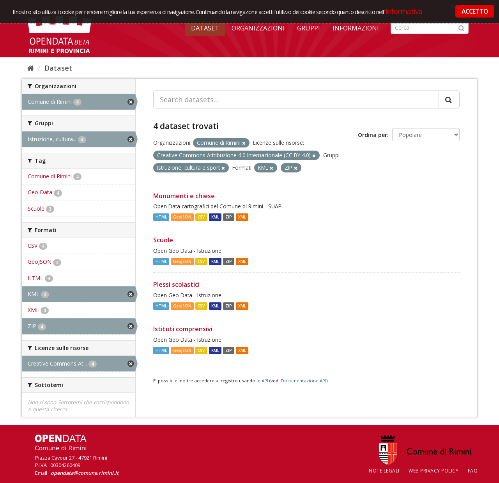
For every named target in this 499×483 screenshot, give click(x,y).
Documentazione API (303, 381)
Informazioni (356, 28)
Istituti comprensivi (182, 329)
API (265, 381)
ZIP (228, 217)
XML (242, 217)
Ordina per (372, 135)
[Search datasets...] (296, 99)
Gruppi (308, 28)
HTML (161, 217)
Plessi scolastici (176, 284)
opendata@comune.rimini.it (85, 472)
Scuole (163, 240)
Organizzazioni (258, 28)
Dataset (205, 28)
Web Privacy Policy (433, 470)
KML (215, 217)
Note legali (384, 470)
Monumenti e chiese (184, 196)
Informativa (404, 11)
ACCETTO (475, 11)
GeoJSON (182, 217)
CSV (201, 217)
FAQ (473, 470)
